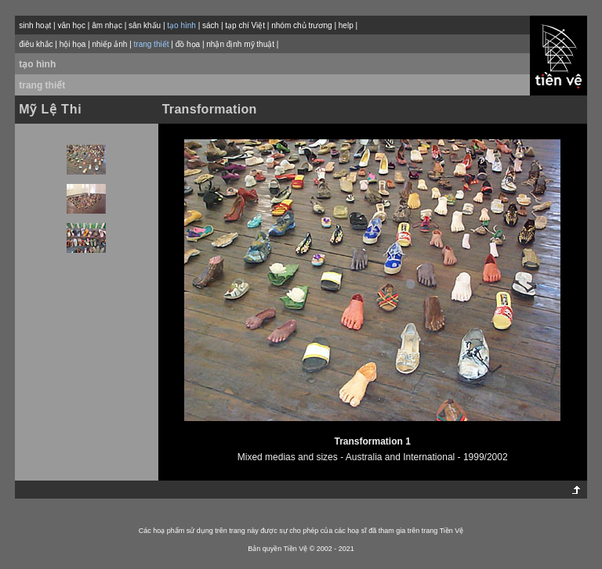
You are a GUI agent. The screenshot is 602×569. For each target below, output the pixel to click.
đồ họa (188, 44)
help (346, 25)
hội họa (73, 44)
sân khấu (145, 25)
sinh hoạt (35, 25)
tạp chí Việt (245, 25)
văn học (71, 25)
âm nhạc (107, 25)
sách (210, 25)
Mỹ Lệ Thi (50, 109)
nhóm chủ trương (301, 25)
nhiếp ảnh (110, 44)
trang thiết (42, 85)
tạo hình (37, 64)
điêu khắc (36, 44)
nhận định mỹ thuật (240, 44)
